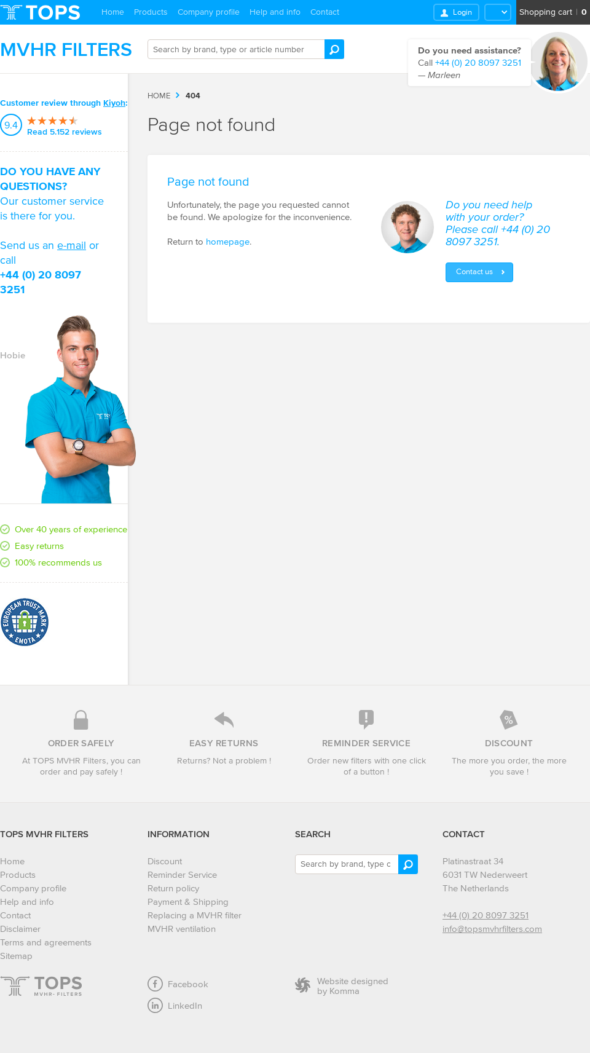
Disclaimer (20, 928)
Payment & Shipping (188, 901)
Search (313, 834)
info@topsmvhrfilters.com (492, 928)
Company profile (209, 12)
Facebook (178, 984)
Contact (324, 12)
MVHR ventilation (182, 928)
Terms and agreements (46, 942)
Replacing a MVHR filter (195, 915)
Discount (165, 861)
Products (151, 12)
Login (462, 12)
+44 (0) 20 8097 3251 (485, 915)
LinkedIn (175, 1005)
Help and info (275, 12)
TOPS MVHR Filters (44, 834)
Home (112, 12)
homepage (228, 241)
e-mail (71, 245)
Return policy (173, 888)
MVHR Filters (66, 49)
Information (179, 834)
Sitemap (16, 955)
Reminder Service (182, 874)
